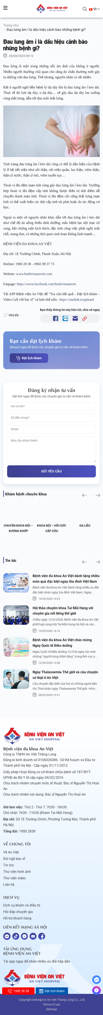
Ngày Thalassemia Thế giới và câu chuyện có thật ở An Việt (65, 675)
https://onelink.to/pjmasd (77, 299)
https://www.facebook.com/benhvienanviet (47, 284)
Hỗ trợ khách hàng (17, 918)
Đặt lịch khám (29, 358)
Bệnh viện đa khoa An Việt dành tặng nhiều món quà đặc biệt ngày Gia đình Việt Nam (66, 579)
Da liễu (84, 525)
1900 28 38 (18, 991)
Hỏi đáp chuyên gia (18, 912)
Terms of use (51, 1004)
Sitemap (51, 1009)
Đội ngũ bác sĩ (14, 859)
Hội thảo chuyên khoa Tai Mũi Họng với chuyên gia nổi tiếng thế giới (63, 611)
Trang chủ (11, 25)
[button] (84, 495)
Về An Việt (11, 852)
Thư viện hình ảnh (17, 872)
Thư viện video (14, 878)
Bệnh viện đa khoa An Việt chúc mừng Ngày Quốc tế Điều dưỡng (62, 643)
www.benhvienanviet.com (34, 274)
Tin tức (8, 865)
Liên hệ (8, 885)
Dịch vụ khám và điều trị (21, 905)
